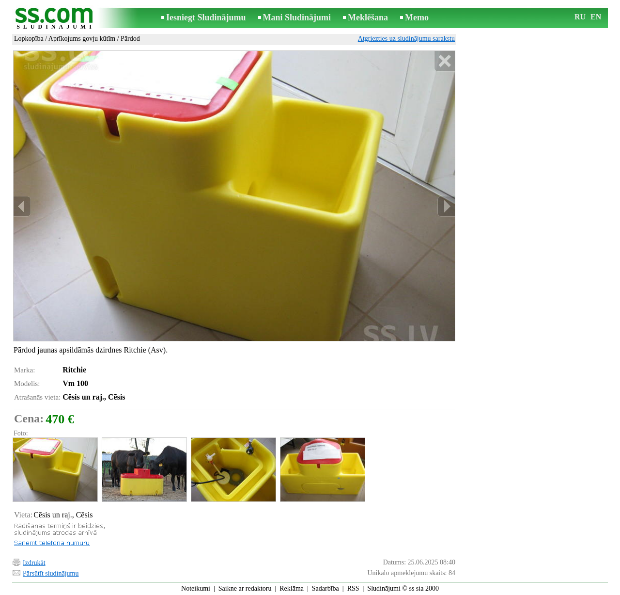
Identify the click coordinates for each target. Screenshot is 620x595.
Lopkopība (29, 38)
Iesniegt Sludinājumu (206, 17)
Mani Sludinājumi (297, 17)
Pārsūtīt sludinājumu (51, 573)
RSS (353, 588)
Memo (417, 17)
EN (595, 17)
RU (580, 17)
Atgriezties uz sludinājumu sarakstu (406, 38)
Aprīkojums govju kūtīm (81, 38)
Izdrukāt (34, 562)
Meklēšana (368, 17)
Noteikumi (195, 588)
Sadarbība (325, 588)
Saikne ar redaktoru (245, 588)
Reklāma (291, 588)
